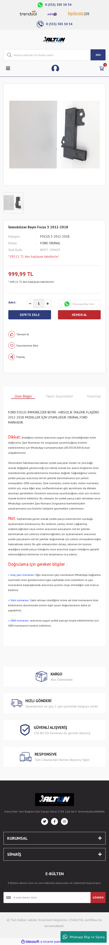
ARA (98, 54)
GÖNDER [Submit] (98, 897)
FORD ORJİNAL (50, 243)
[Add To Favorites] (54, 345)
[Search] (54, 54)
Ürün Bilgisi (23, 396)
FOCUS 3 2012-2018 (55, 236)
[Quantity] (38, 303)
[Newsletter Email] (47, 897)
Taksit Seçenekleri (59, 396)
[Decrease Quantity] (30, 303)
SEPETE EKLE (30, 315)
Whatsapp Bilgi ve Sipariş (84, 936)
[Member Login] (55, 68)
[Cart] (102, 68)
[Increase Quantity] (47, 303)
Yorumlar (94, 396)
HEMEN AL (79, 315)
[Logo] (54, 39)
